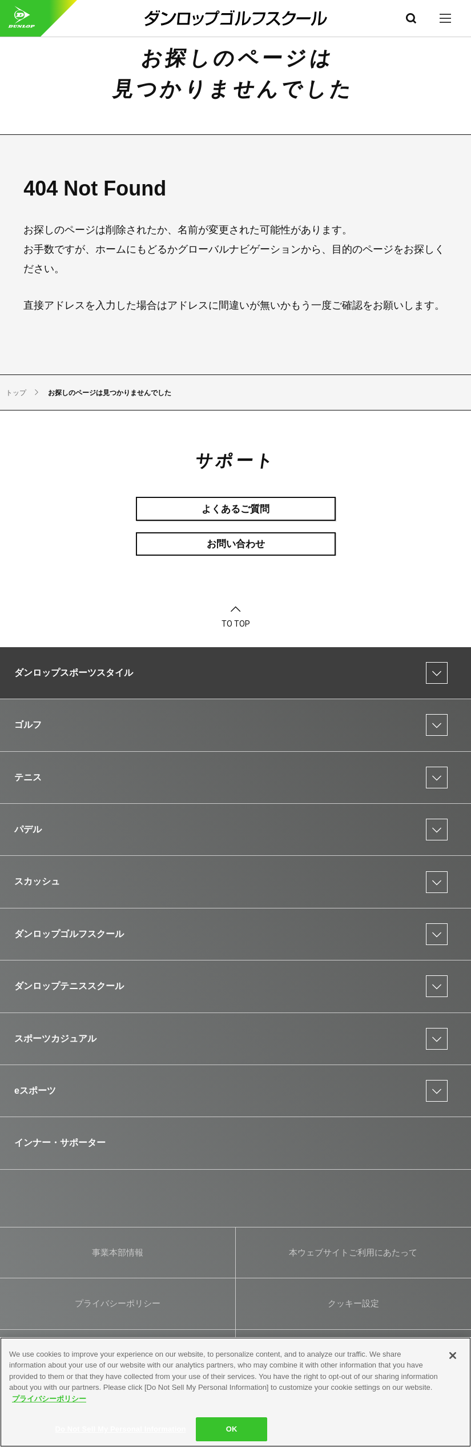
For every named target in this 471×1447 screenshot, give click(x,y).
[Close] (452, 1355)
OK (231, 1429)
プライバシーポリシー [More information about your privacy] (49, 1398)
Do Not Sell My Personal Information (120, 1429)
